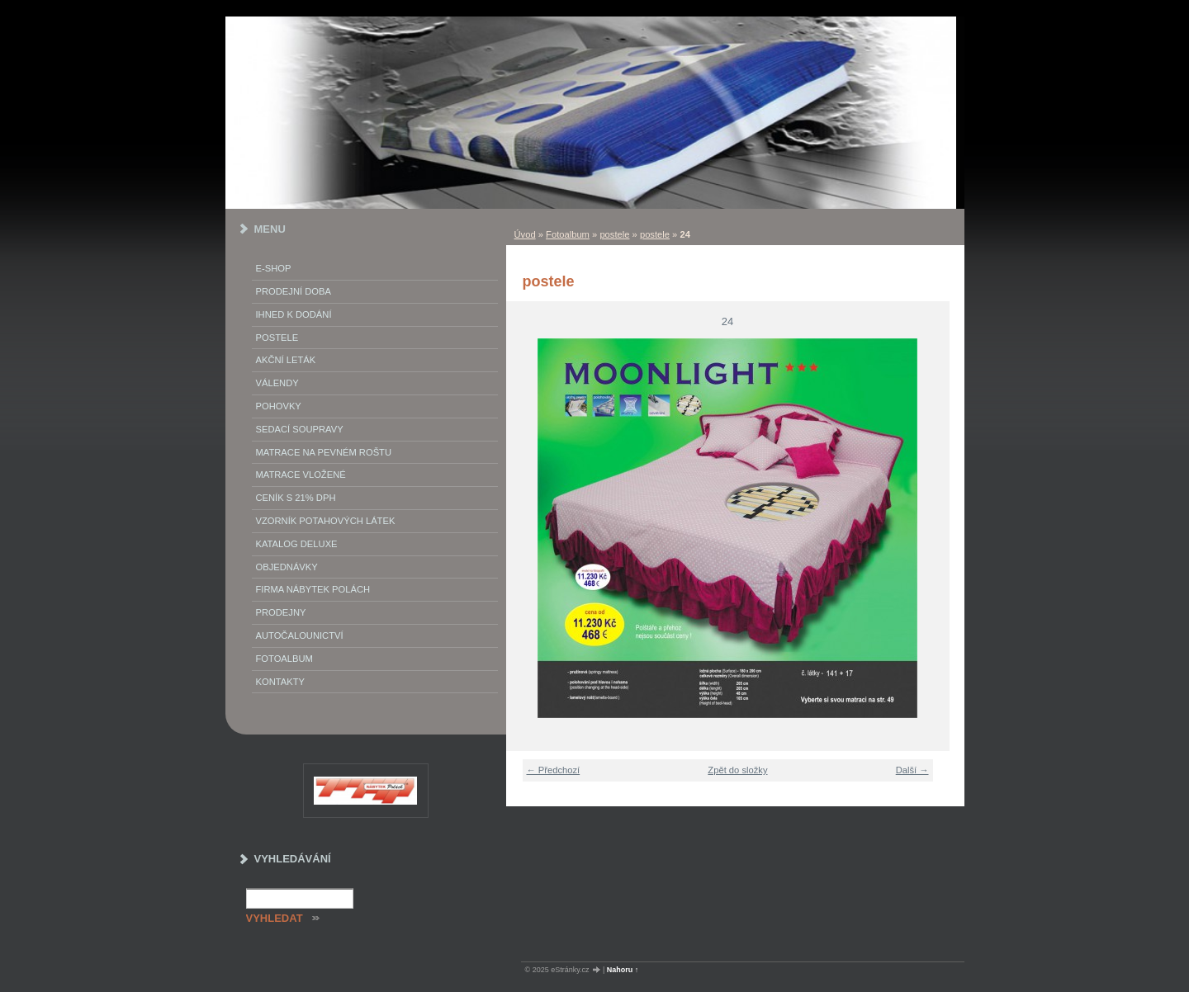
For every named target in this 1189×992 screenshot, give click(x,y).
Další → (912, 770)
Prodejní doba (293, 291)
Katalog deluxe (297, 544)
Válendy (277, 383)
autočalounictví (299, 635)
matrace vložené (301, 474)
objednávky (287, 567)
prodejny (281, 612)
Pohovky (278, 406)
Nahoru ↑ (623, 970)
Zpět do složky (737, 770)
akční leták (286, 360)
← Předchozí (553, 770)
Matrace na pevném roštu (324, 452)
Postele (277, 337)
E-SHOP (273, 268)
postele (614, 234)
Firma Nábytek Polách (313, 589)
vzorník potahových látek (326, 521)
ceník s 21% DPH (296, 498)
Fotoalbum (568, 234)
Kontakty (280, 682)
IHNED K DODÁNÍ (294, 314)
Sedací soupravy (299, 429)
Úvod (525, 234)
